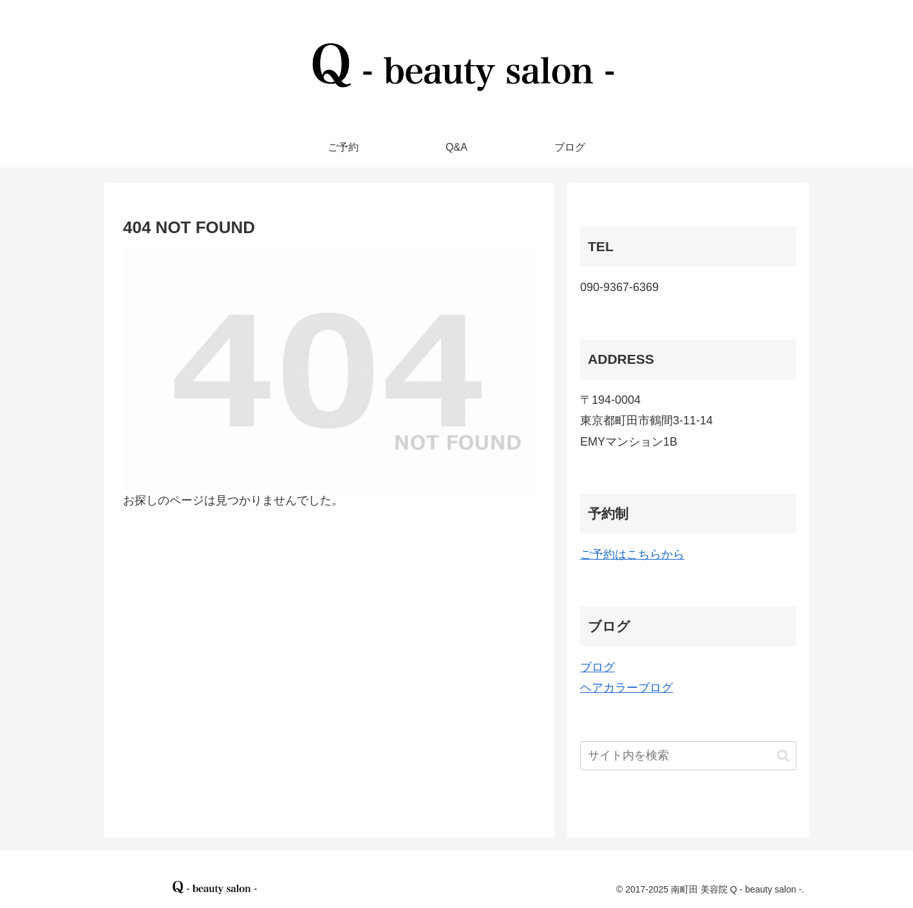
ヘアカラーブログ (626, 687)
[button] (783, 755)
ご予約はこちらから (632, 554)
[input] (688, 755)
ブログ (597, 667)
